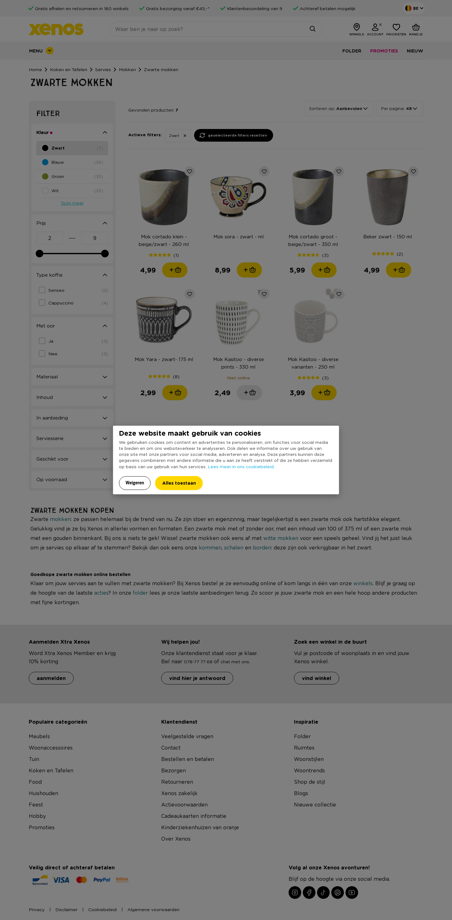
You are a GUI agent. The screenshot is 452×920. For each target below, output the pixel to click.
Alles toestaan (179, 483)
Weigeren (134, 482)
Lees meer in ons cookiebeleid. (241, 466)
